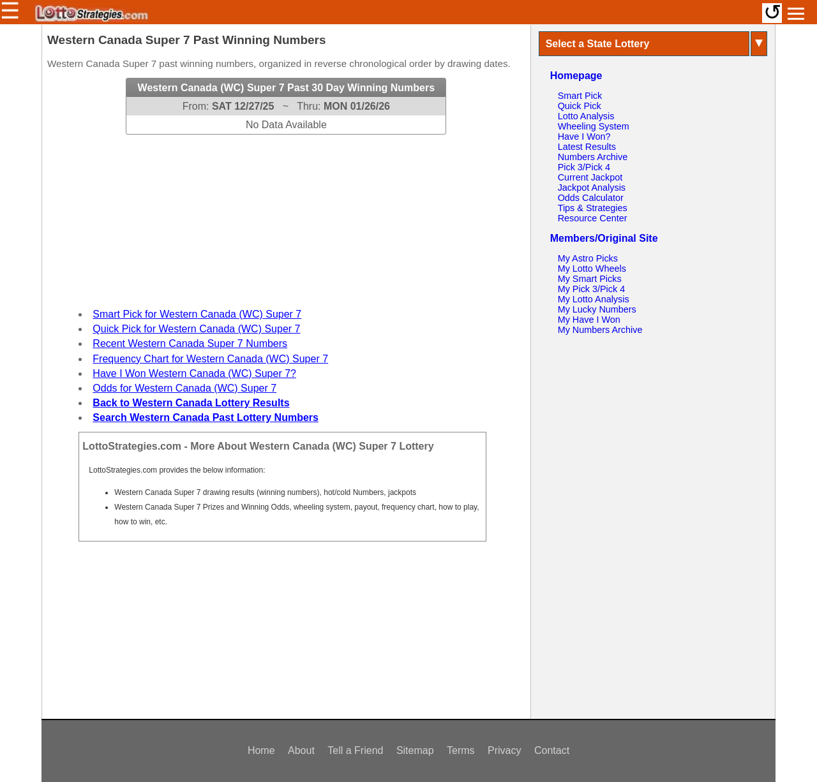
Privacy (504, 750)
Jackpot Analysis (592, 187)
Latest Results (587, 147)
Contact (551, 750)
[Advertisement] (286, 214)
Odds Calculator (591, 198)
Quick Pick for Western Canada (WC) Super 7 (196, 328)
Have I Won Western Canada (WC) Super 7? (194, 373)
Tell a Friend (355, 750)
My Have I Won (589, 319)
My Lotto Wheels (592, 268)
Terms (461, 750)
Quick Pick (579, 106)
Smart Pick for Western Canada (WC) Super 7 (197, 314)
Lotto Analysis (586, 116)
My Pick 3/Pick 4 (592, 289)
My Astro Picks (588, 258)
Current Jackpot (590, 177)
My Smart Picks (590, 279)
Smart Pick (580, 96)
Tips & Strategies (592, 208)
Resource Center (592, 218)
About (301, 750)
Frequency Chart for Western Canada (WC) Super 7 (210, 358)
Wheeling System (593, 126)
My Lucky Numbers (597, 309)
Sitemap (415, 750)
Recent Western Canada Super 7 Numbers (190, 343)
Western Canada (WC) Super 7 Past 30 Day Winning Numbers (286, 87)
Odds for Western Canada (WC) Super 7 (184, 388)
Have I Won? (584, 136)
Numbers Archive (593, 157)
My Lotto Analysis (593, 299)
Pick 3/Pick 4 (584, 167)
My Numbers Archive (600, 330)
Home (261, 750)
